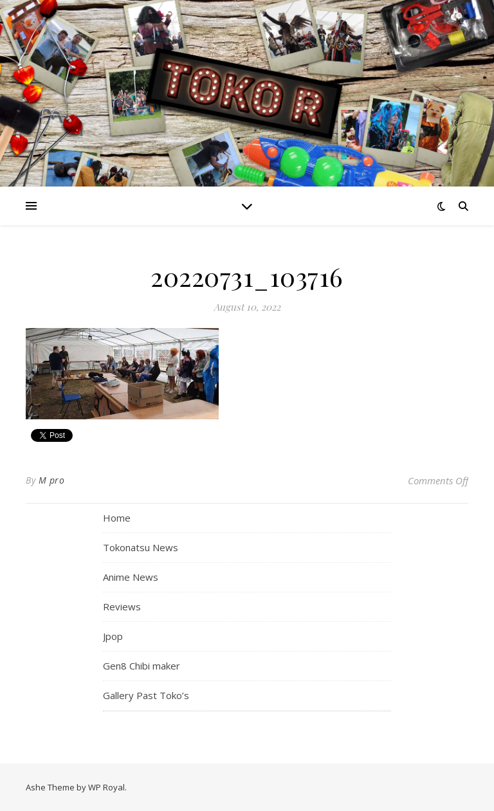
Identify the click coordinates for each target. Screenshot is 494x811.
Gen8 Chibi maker (141, 665)
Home (117, 517)
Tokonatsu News (140, 547)
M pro (52, 480)
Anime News (130, 576)
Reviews (122, 606)
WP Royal (106, 787)
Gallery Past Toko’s (146, 695)
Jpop (113, 636)
